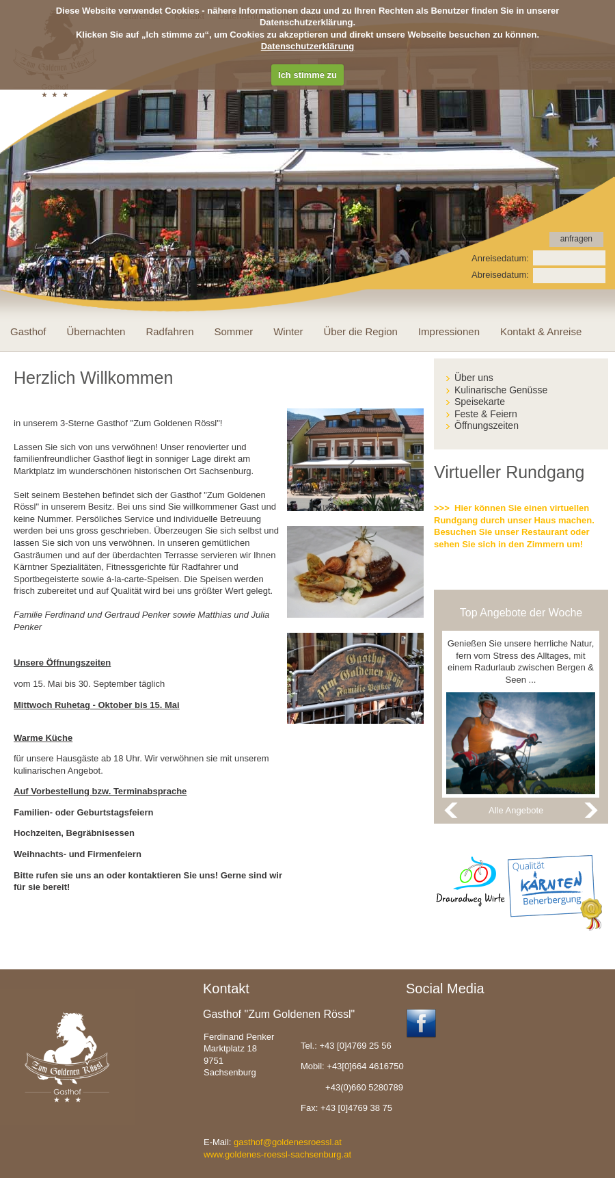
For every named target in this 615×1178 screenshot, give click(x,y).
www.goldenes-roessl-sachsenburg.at (277, 1154)
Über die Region (361, 331)
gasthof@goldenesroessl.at (288, 1142)
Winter (288, 331)
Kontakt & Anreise (541, 331)
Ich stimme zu (307, 75)
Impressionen (449, 331)
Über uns (473, 377)
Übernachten (96, 331)
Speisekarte (479, 401)
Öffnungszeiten (486, 425)
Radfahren (169, 331)
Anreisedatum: (500, 258)
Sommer (234, 331)
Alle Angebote (516, 810)
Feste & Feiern (485, 413)
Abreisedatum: (500, 275)
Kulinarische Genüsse (500, 389)
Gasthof (28, 331)
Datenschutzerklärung (308, 46)
